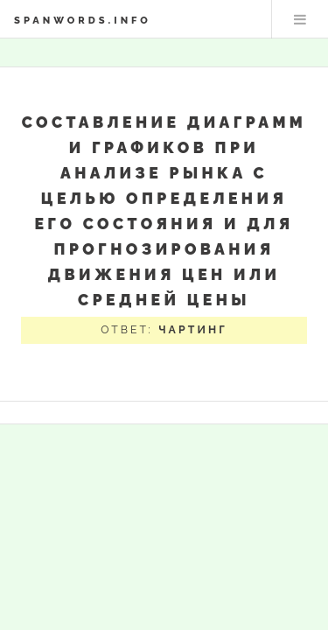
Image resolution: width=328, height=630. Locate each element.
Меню (300, 19)
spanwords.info (82, 20)
